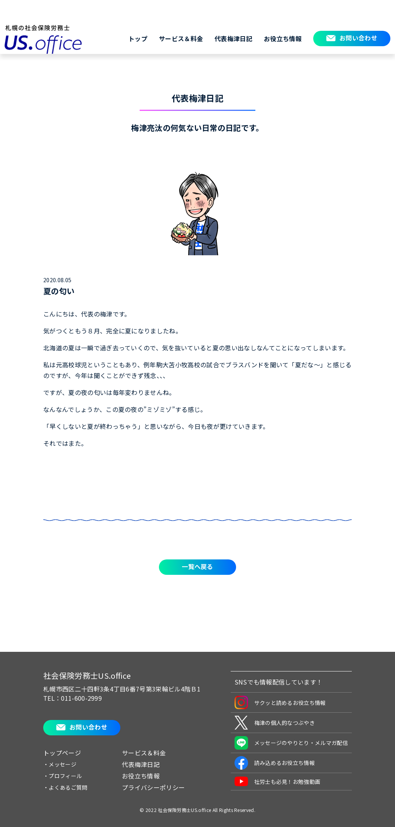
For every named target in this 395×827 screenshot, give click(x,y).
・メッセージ (59, 764)
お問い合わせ (358, 37)
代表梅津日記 (233, 38)
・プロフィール (62, 776)
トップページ (62, 752)
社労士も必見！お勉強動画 (278, 781)
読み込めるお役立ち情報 (275, 763)
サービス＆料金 (181, 38)
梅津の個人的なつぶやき (275, 723)
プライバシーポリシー (153, 787)
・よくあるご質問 (65, 787)
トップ (137, 38)
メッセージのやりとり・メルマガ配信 (291, 743)
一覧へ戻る (197, 566)
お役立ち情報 (283, 38)
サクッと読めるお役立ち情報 (280, 702)
